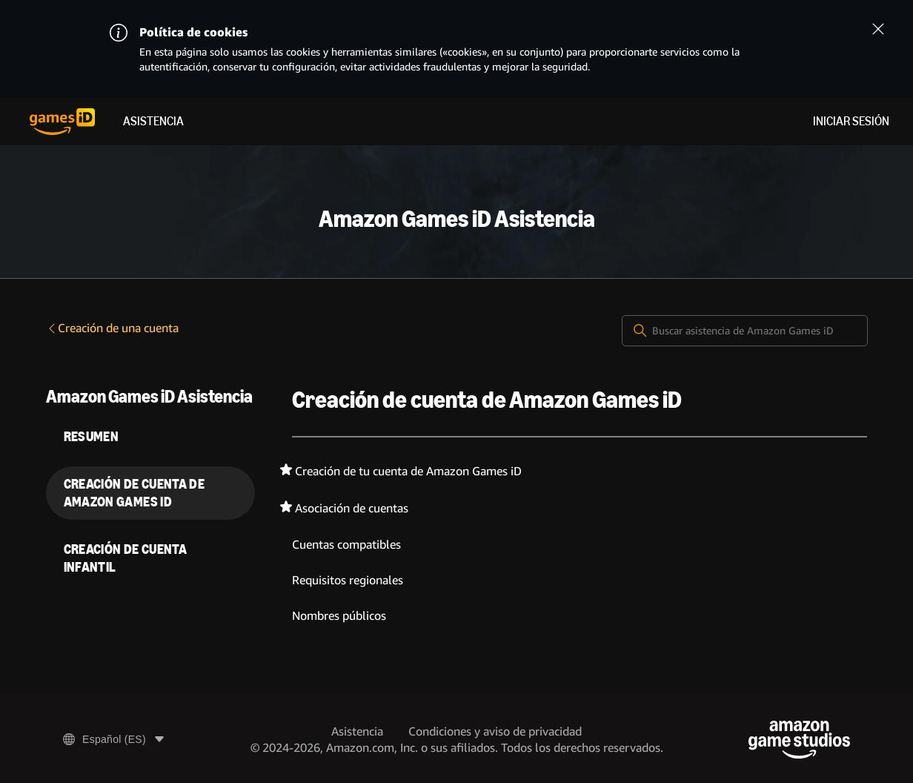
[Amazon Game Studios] (799, 740)
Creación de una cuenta (112, 328)
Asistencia (153, 121)
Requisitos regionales (347, 580)
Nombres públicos (339, 616)
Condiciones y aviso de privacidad (495, 731)
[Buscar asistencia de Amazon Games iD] (744, 331)
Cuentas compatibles (346, 544)
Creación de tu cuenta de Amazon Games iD (408, 471)
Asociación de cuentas (351, 508)
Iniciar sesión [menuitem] (851, 121)
